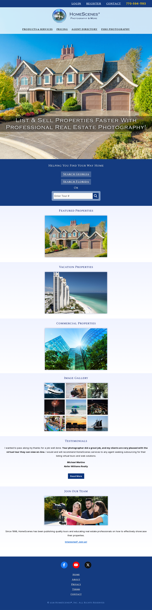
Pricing (62, 29)
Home (76, 574)
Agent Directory (84, 29)
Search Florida (76, 181)
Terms (76, 589)
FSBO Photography (115, 29)
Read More (76, 476)
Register (93, 4)
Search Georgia (76, 174)
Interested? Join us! (76, 541)
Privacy (76, 584)
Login (76, 4)
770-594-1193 (136, 3)
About (76, 579)
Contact (113, 4)
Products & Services (37, 29)
